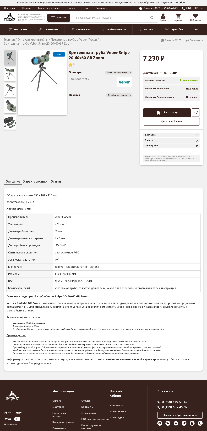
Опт (86, 8)
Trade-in (71, 8)
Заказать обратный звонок (180, 415)
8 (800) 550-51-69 (174, 402)
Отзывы (86, 401)
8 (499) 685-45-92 (174, 407)
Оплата (26, 8)
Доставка (9, 8)
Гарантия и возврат (49, 8)
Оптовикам (59, 428)
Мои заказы (116, 405)
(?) (28, 288)
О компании (88, 413)
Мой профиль (117, 411)
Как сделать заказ (63, 422)
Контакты (101, 8)
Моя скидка (116, 417)
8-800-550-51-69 (194, 8)
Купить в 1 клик (171, 121)
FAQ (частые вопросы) (95, 419)
